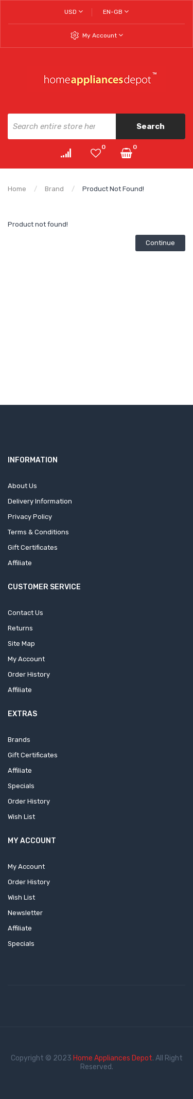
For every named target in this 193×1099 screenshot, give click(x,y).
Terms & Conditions (38, 532)
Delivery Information (40, 501)
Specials (21, 786)
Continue (160, 243)
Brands (19, 739)
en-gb (116, 11)
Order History (29, 674)
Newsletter (25, 913)
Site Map (21, 643)
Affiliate (20, 563)
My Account (102, 35)
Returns (20, 628)
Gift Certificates (33, 547)
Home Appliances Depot (112, 1058)
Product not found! (113, 189)
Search (150, 126)
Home (17, 189)
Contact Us (25, 613)
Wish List (21, 817)
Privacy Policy (30, 516)
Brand (54, 189)
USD (73, 11)
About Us (22, 486)
